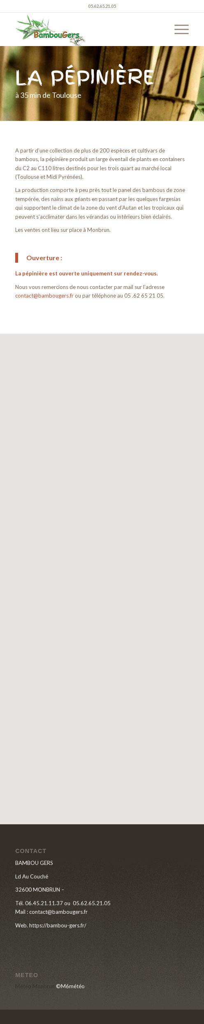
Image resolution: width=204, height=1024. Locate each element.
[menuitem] (177, 29)
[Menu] (177, 29)
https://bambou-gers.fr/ (57, 925)
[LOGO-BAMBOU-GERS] (84, 29)
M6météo (73, 986)
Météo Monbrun (35, 986)
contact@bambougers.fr (44, 295)
